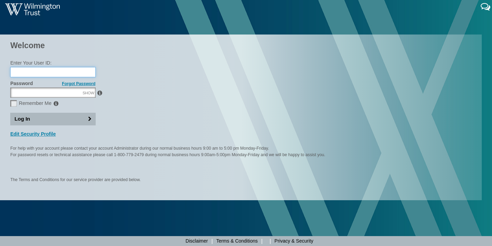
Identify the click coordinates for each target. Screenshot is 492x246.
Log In (22, 151)
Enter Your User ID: (31, 94)
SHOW (88, 125)
